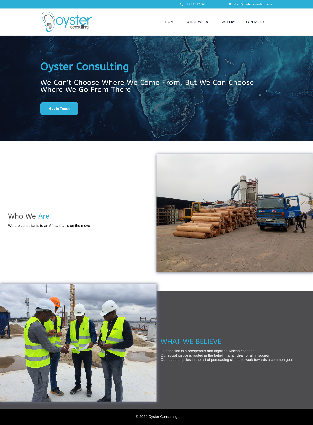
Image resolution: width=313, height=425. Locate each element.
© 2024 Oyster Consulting (156, 417)
